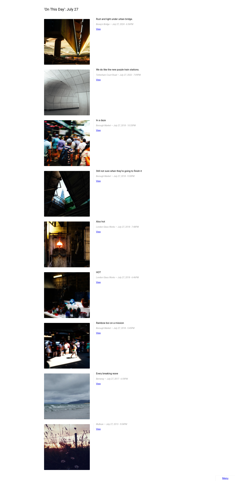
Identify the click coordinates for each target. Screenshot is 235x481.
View (98, 29)
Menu (225, 478)
